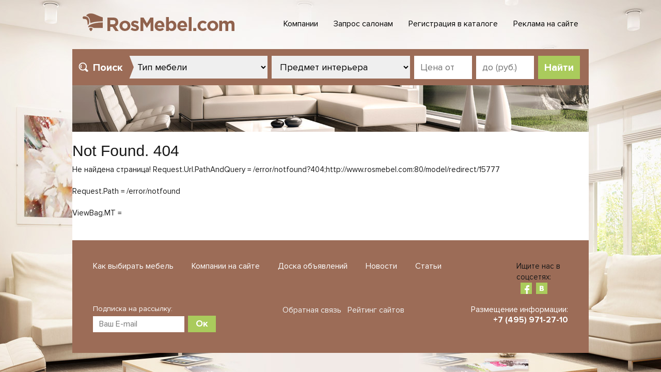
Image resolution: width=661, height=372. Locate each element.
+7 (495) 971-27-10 (530, 320)
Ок (202, 323)
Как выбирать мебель (133, 266)
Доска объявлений (313, 266)
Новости (381, 266)
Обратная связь (311, 310)
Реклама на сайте (545, 24)
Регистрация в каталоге (453, 24)
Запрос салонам (363, 24)
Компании (301, 24)
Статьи (428, 266)
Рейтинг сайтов (376, 310)
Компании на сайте (226, 266)
